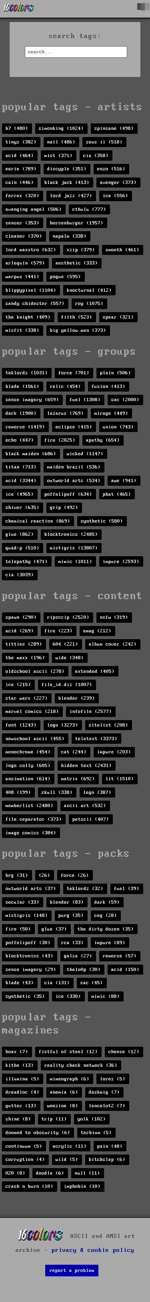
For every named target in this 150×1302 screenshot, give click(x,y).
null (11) (87, 1173)
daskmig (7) (104, 1092)
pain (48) (109, 1146)
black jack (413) (66, 182)
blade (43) (20, 982)
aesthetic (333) (77, 263)
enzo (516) (111, 169)
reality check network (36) (80, 1065)
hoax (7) (17, 1051)
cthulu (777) (89, 209)
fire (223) (58, 631)
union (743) (118, 427)
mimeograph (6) (69, 1079)
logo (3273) (62, 725)
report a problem (72, 1270)
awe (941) (123, 480)
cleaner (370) (24, 236)
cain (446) (20, 182)
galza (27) (78, 956)
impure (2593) (121, 561)
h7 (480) (17, 128)
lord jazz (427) (71, 195)
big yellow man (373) (78, 330)
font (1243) (21, 725)
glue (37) (54, 929)
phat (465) (117, 494)
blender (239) (76, 698)
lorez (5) (112, 1079)
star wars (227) (27, 698)
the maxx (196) (25, 657)
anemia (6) (64, 1092)
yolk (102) (92, 1119)
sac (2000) (125, 399)
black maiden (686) (31, 453)
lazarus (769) (65, 413)
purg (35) (71, 915)
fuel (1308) (85, 399)
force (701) (73, 372)
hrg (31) (17, 875)
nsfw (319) (114, 617)
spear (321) (118, 317)
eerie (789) (21, 169)
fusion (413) (108, 386)
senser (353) (22, 223)
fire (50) (18, 929)
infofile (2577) (91, 711)
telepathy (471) (27, 561)
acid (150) (125, 969)
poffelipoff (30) (28, 942)
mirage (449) (111, 413)
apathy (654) (103, 440)
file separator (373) (34, 819)
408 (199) (18, 792)
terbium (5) (96, 1132)
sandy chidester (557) (35, 303)
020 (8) (15, 1173)
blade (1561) (22, 386)
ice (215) (18, 684)
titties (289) (24, 644)
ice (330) (68, 996)
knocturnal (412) (89, 290)
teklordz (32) (85, 888)
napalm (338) (69, 236)
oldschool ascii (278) (35, 671)
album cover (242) (112, 644)
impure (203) (114, 752)
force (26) (75, 875)
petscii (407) (90, 819)
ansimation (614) (28, 778)
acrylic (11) (69, 1146)
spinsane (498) (114, 128)
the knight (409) (28, 317)
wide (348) (70, 657)
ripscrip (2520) (68, 617)
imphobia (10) (82, 1186)
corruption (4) (25, 1159)
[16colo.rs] (19, 9)
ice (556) (115, 195)
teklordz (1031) (27, 372)
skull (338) (57, 792)
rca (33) (72, 942)
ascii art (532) (85, 805)
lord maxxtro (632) (31, 249)
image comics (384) (31, 833)
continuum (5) (24, 1146)
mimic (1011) (75, 561)
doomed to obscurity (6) (38, 1132)
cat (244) (73, 752)
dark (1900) (21, 413)
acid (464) (20, 155)
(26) (44, 875)
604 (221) (65, 644)
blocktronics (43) (29, 956)
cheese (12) (123, 1051)
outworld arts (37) (31, 888)
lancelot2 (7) (107, 1105)
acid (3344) (21, 480)
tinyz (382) (21, 142)
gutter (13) (21, 1105)
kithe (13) (20, 1065)
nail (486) (61, 142)
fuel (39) (126, 888)
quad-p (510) (22, 548)
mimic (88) (106, 996)
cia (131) (57, 982)
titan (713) (21, 467)
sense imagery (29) (31, 969)
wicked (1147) (85, 453)
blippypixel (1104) (31, 290)
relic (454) (65, 386)
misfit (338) (22, 330)
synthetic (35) (25, 996)
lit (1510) (120, 778)
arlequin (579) (25, 263)
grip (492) (64, 507)
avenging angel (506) (34, 209)
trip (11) (54, 1119)
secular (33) (22, 902)
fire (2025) (59, 440)
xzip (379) (81, 249)
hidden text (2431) (86, 765)
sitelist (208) (108, 725)
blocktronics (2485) (71, 534)
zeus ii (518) (104, 142)
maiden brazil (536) (73, 467)
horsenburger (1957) (76, 223)
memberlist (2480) (29, 805)
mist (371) (58, 155)
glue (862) (20, 534)
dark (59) (107, 902)
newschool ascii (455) (35, 738)
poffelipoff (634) (68, 494)
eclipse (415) (74, 427)
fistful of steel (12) (68, 1051)
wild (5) (67, 1159)
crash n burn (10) (29, 1186)
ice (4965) (20, 494)
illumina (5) (22, 1079)
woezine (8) (62, 1105)
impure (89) (109, 942)
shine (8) (18, 1119)
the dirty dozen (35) (106, 929)
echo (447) (20, 440)
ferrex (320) (22, 195)
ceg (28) (105, 915)
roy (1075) (89, 303)
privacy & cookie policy (93, 1250)
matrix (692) (78, 778)
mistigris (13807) (74, 548)
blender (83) (67, 902)
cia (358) (95, 155)
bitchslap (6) (107, 1159)
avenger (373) (118, 182)
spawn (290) (21, 617)
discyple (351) (66, 169)
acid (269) (20, 631)
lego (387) (97, 792)
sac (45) (91, 982)
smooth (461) (122, 249)
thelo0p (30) (83, 969)
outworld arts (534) (73, 480)
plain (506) (115, 372)
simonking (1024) (61, 128)
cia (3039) (20, 574)
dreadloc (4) (22, 1092)
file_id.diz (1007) (67, 684)
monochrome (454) (28, 752)
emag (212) (97, 631)
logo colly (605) (28, 765)
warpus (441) (22, 276)
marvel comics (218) (32, 711)
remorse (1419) (25, 427)
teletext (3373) (96, 738)
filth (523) (76, 317)
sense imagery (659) (32, 399)
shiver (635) (22, 507)
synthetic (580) (102, 521)
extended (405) (94, 671)
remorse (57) (119, 956)
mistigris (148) (27, 915)
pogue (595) (65, 276)
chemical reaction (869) (38, 521)
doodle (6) (50, 1173)
